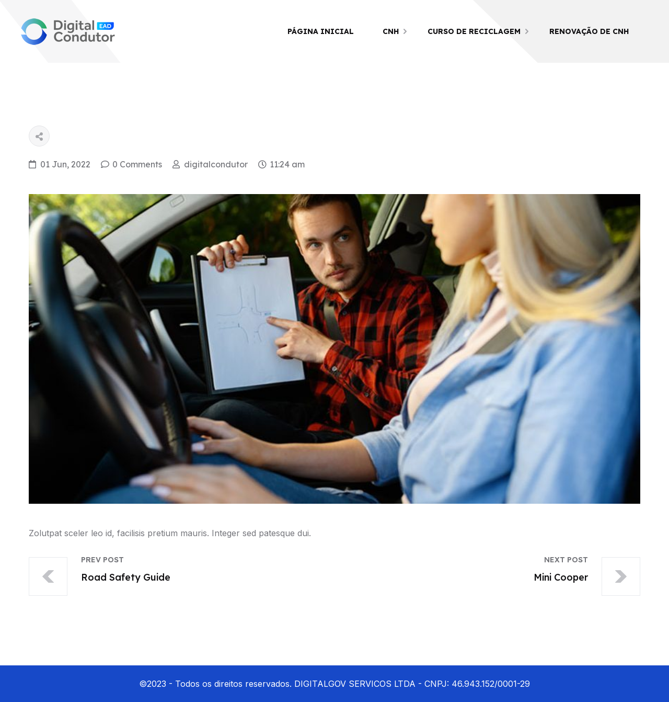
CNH (391, 31)
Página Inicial (320, 31)
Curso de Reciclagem (474, 31)
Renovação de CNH (589, 31)
